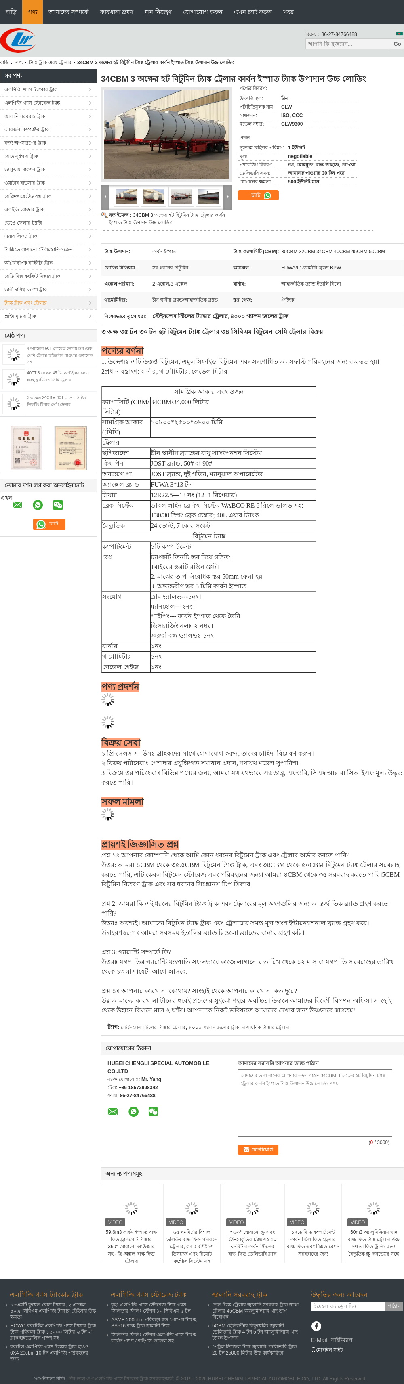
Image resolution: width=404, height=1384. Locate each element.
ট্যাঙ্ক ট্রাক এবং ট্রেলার (50, 62)
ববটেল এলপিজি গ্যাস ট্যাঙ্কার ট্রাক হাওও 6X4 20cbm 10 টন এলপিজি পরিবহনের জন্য (49, 1353)
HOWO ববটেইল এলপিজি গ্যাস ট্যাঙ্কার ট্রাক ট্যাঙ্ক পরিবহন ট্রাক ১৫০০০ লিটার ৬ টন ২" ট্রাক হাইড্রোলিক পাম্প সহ (53, 1332)
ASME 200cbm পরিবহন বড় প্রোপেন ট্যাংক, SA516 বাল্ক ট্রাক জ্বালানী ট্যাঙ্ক (154, 1323)
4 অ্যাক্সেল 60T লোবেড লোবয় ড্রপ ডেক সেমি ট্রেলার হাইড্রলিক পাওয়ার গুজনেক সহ (60, 355)
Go (397, 44)
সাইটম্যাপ (342, 1340)
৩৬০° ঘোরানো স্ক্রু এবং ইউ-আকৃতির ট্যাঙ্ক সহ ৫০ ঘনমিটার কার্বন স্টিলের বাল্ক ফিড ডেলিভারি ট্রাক (252, 1243)
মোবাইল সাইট (327, 1350)
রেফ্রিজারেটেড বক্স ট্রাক (27, 196)
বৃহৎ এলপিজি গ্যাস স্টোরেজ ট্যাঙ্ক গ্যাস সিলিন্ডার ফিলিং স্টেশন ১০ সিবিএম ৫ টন (151, 1308)
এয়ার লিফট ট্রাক (20, 236)
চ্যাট (261, 195)
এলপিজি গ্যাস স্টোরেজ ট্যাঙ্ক (32, 103)
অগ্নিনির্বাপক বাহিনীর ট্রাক (28, 263)
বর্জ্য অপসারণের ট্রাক (25, 143)
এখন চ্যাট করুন (253, 12)
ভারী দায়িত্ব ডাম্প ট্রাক (25, 289)
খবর (288, 11)
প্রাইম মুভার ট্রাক (20, 316)
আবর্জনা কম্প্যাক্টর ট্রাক (26, 129)
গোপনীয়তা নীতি (49, 1379)
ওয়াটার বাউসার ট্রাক (24, 183)
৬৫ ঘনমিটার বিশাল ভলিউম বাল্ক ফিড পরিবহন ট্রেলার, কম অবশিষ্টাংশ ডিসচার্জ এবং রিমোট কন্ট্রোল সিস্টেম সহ (191, 1246)
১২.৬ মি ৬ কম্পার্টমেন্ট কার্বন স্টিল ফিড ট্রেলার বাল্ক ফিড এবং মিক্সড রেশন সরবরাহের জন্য (313, 1243)
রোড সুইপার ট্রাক (21, 156)
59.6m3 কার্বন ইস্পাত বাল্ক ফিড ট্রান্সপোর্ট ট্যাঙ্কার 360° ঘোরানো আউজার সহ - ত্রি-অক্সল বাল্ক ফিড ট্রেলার (131, 1246)
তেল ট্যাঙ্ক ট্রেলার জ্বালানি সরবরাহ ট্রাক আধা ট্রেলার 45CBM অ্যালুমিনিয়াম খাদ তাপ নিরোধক (255, 1311)
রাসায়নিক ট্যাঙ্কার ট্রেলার (266, 1027)
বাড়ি (11, 11)
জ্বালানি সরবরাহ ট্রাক (24, 116)
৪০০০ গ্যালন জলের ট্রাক (214, 1027)
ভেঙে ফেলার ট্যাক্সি (23, 223)
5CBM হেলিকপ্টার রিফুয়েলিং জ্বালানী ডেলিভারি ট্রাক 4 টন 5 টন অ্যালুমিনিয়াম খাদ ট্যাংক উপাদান (255, 1332)
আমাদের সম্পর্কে (68, 11)
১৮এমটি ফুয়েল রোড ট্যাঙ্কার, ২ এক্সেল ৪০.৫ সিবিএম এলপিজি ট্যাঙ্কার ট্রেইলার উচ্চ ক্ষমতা (53, 1311)
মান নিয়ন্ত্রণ (158, 11)
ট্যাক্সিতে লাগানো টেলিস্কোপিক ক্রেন (38, 249)
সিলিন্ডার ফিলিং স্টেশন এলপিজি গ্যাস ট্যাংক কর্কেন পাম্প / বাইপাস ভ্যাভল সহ (153, 1338)
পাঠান (394, 1306)
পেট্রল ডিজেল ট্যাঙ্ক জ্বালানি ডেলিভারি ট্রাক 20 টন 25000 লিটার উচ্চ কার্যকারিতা (254, 1350)
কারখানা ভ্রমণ (116, 11)
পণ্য (32, 11)
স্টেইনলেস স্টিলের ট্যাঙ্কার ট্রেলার (153, 1027)
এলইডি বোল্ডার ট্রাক (24, 209)
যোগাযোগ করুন (203, 11)
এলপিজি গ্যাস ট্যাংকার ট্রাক (30, 89)
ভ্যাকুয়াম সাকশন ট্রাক (24, 169)
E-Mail (319, 1340)
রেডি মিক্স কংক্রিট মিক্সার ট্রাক (32, 276)
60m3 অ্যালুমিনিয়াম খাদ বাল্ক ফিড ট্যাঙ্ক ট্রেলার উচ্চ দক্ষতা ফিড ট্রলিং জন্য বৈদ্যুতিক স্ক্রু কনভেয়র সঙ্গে (373, 1243)
